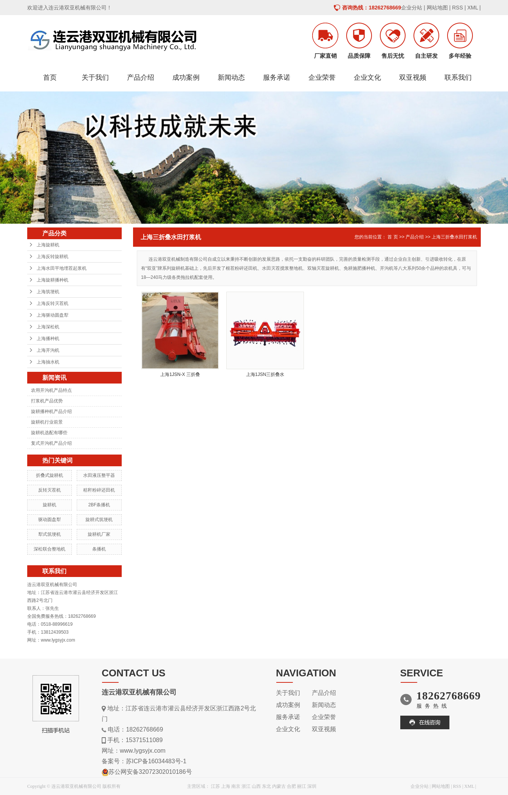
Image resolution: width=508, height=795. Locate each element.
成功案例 (186, 77)
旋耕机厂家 (99, 534)
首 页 (392, 237)
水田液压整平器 (99, 475)
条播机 (99, 549)
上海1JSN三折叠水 (265, 374)
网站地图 (437, 8)
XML (472, 8)
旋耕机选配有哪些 (49, 432)
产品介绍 (140, 77)
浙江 (246, 786)
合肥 (291, 786)
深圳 (311, 786)
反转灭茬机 (49, 490)
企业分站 (411, 8)
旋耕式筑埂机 (99, 519)
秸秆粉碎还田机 (99, 490)
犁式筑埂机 (49, 534)
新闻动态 (231, 77)
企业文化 (367, 77)
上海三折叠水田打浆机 (454, 237)
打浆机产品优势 (47, 401)
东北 (266, 786)
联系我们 (458, 77)
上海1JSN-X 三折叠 (180, 374)
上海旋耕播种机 (52, 280)
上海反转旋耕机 (52, 256)
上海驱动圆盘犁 (52, 315)
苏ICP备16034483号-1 (156, 761)
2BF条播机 (99, 504)
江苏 (215, 786)
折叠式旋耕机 (49, 475)
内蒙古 (279, 786)
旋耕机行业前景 (47, 422)
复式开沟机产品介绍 (51, 443)
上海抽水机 (48, 362)
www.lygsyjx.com (143, 750)
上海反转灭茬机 (52, 303)
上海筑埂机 (48, 291)
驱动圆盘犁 (49, 519)
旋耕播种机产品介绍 (51, 411)
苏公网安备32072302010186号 (150, 772)
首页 (50, 77)
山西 (256, 786)
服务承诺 (276, 77)
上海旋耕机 (48, 244)
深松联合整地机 (49, 549)
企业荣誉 (322, 77)
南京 (235, 786)
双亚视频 (412, 77)
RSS (457, 8)
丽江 (301, 786)
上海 (225, 786)
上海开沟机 (48, 350)
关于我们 (95, 77)
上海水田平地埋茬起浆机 (62, 268)
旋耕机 (49, 504)
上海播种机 (48, 338)
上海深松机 (48, 326)
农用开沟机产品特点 (51, 390)
